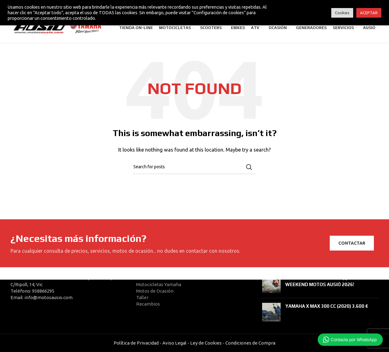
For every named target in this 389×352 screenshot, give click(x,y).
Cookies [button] (342, 13)
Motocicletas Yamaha (158, 284)
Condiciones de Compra (249, 343)
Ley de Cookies (206, 343)
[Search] (194, 169)
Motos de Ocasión (155, 291)
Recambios (148, 304)
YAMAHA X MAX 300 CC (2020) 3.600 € (326, 306)
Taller (142, 297)
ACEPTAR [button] (369, 13)
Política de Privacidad (136, 343)
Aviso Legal (174, 343)
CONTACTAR (351, 245)
